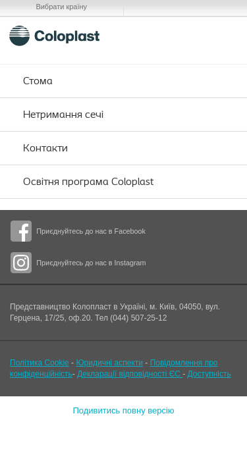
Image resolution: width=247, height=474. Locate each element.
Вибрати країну (61, 7)
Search (188, 35)
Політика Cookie (39, 362)
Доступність (209, 374)
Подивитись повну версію (123, 410)
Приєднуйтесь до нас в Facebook (91, 231)
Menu (219, 35)
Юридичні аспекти (109, 362)
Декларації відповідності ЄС (129, 374)
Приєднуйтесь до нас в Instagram (91, 263)
